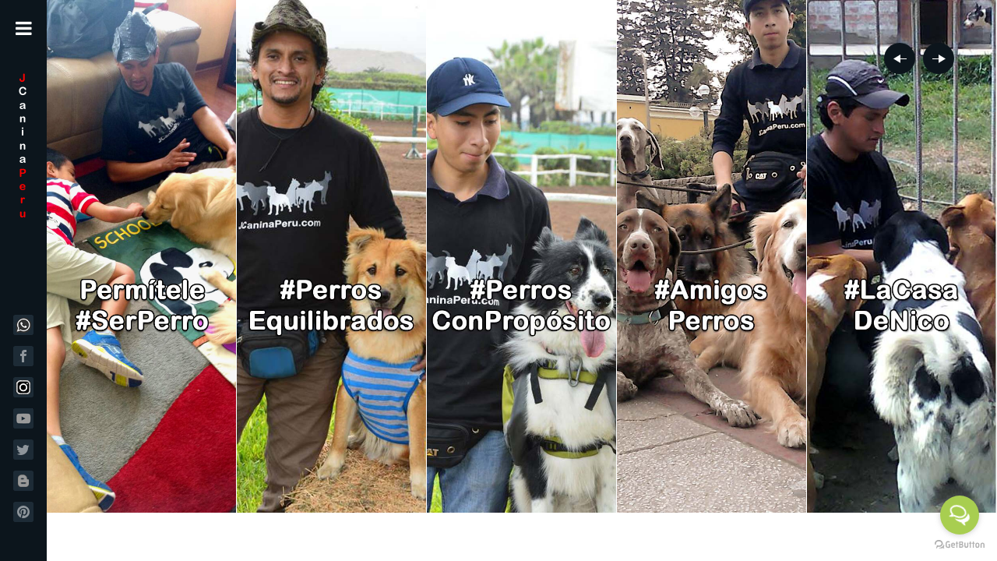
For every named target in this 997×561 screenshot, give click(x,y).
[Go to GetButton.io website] (960, 545)
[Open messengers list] (959, 515)
